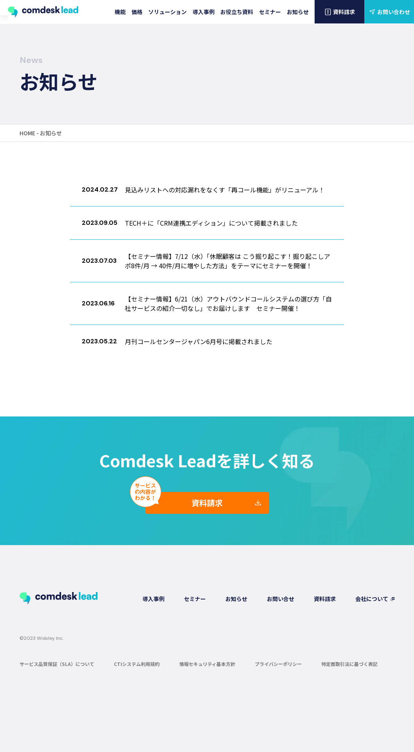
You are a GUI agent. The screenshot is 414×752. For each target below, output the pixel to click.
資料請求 (339, 12)
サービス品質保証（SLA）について (57, 663)
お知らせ (298, 12)
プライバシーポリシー (278, 663)
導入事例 (203, 12)
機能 (120, 12)
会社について (371, 598)
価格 (136, 12)
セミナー (270, 12)
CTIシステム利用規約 (137, 663)
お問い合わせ (389, 12)
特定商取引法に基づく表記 (349, 663)
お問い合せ (280, 598)
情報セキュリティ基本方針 (207, 663)
